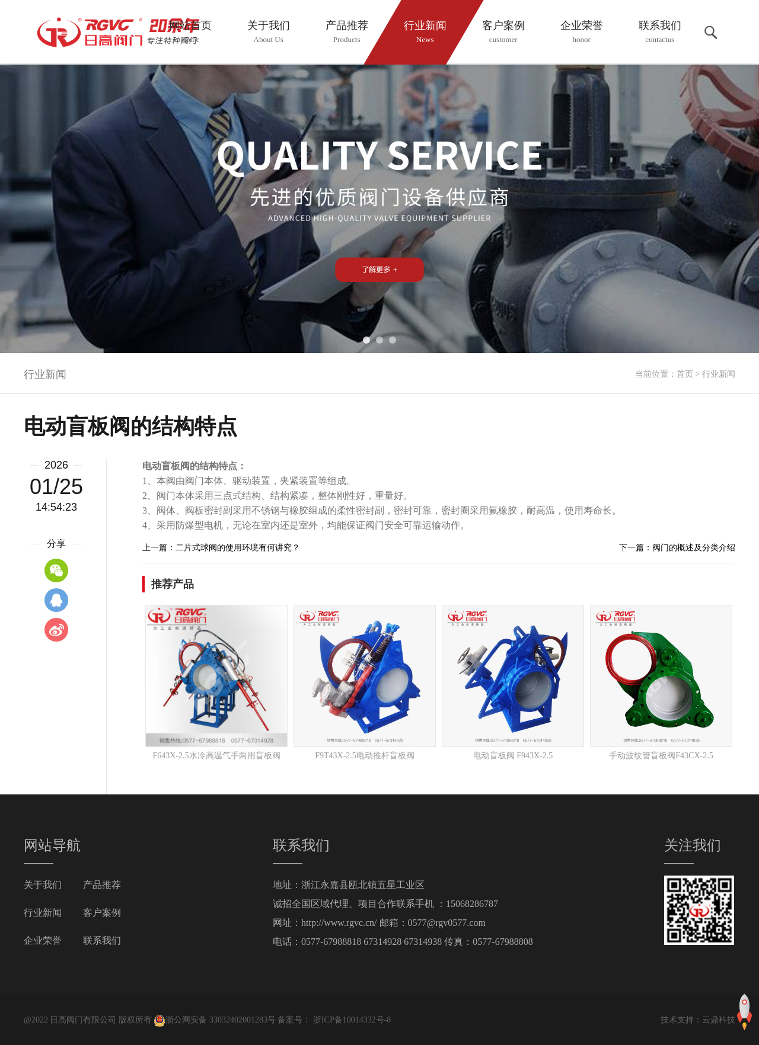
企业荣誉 (43, 940)
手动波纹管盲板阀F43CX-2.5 (661, 755)
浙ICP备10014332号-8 (351, 1019)
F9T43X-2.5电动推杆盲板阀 (364, 755)
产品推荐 (102, 885)
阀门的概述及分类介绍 (693, 547)
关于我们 (43, 885)
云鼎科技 (718, 1019)
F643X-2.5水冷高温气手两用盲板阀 (216, 755)
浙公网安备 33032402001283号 (215, 1019)
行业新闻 (718, 374)
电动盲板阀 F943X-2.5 (513, 755)
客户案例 (102, 913)
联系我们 (102, 940)
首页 (685, 374)
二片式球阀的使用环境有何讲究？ (238, 547)
